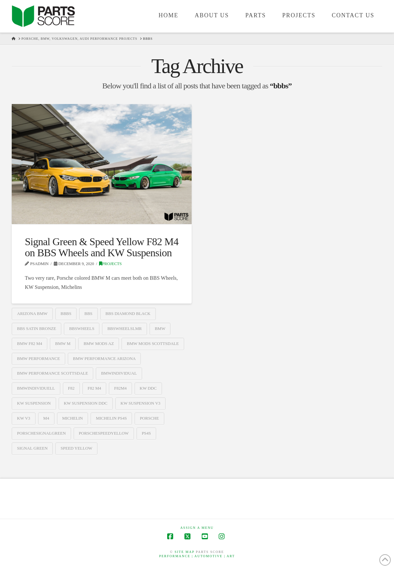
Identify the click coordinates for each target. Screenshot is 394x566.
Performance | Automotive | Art (197, 556)
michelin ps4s (111, 418)
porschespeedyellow (104, 433)
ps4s (146, 433)
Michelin (72, 418)
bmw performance (38, 358)
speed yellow (76, 448)
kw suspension (34, 403)
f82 (71, 388)
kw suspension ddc (86, 403)
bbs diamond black (128, 313)
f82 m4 (94, 388)
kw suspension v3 (140, 403)
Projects (110, 263)
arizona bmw (32, 313)
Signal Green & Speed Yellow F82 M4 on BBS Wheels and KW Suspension (101, 247)
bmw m (62, 343)
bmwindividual (119, 373)
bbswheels (81, 328)
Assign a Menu (197, 527)
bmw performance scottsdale (52, 373)
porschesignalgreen (41, 433)
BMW (160, 328)
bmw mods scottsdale (153, 343)
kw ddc (148, 388)
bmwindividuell (36, 388)
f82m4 (120, 388)
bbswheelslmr (124, 328)
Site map (185, 552)
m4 (46, 418)
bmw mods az (98, 343)
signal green (32, 448)
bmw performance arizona (104, 358)
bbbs (66, 313)
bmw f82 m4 (29, 343)
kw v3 (23, 418)
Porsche (149, 418)
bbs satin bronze (36, 328)
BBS (88, 313)
